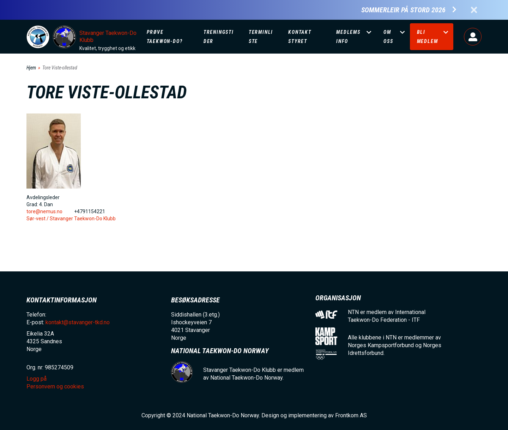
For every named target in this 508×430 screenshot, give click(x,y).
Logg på (473, 36)
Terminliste (261, 36)
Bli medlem (427, 36)
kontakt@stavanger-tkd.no (78, 322)
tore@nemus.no (44, 211)
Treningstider (219, 36)
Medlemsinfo (348, 36)
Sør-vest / (38, 218)
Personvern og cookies (55, 386)
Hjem (31, 67)
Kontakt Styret (300, 36)
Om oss (388, 36)
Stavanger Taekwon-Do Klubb (108, 36)
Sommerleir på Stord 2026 (403, 10)
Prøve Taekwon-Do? (165, 36)
